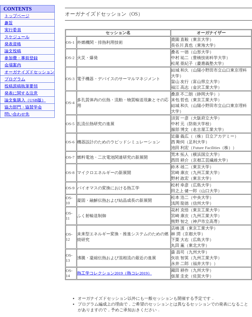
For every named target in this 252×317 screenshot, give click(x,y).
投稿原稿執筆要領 (21, 86)
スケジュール (16, 36)
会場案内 (12, 65)
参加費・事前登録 (21, 58)
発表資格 (12, 44)
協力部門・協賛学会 (23, 107)
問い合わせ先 (16, 114)
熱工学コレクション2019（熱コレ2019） (114, 273)
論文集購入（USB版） (25, 100)
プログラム (14, 79)
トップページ (16, 15)
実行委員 (12, 29)
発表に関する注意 (21, 93)
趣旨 (8, 22)
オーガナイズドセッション (29, 72)
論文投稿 (12, 51)
